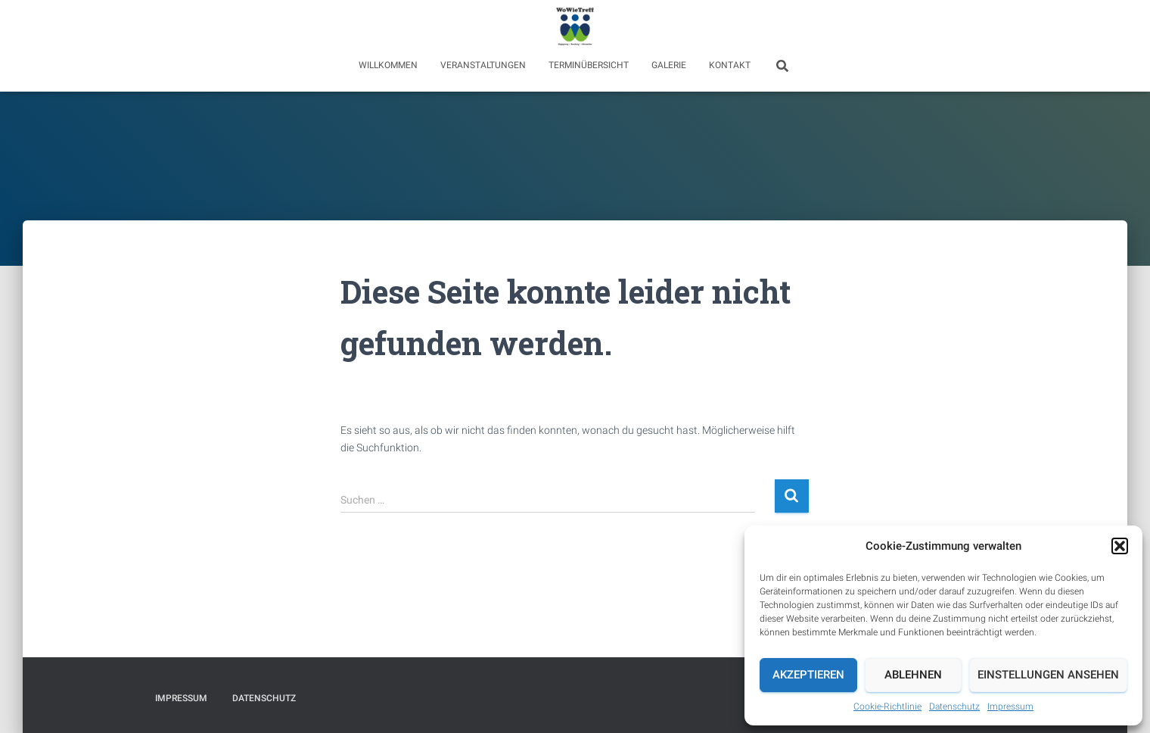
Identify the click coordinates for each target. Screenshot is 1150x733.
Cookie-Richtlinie (887, 706)
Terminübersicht (589, 65)
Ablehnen (913, 675)
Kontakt (730, 65)
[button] (1119, 546)
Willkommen (388, 65)
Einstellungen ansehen (1048, 675)
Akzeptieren (808, 675)
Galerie (668, 65)
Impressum (1010, 706)
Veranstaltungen (483, 65)
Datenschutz (954, 706)
